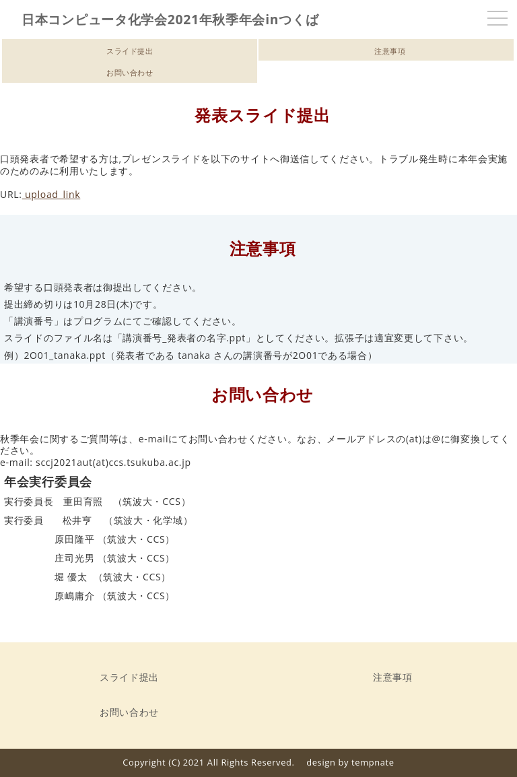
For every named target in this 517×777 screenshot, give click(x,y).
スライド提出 (129, 51)
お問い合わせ (129, 72)
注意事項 (386, 51)
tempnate (372, 762)
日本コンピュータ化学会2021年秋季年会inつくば (170, 19)
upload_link (51, 194)
